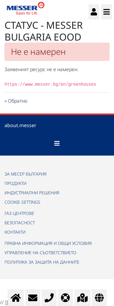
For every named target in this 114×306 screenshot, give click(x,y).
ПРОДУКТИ (15, 183)
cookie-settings (22, 202)
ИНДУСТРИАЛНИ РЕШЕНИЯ (32, 193)
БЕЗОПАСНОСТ (20, 222)
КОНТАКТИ (15, 232)
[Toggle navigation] (57, 143)
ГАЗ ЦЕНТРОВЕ (19, 213)
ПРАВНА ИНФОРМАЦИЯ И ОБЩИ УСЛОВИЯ (48, 243)
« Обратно (16, 100)
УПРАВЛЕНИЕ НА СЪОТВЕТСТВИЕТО (40, 252)
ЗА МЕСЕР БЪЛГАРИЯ (26, 174)
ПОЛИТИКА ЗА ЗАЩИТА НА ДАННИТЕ (42, 262)
